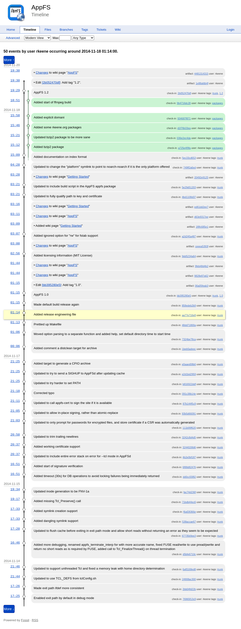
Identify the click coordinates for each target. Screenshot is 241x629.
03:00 (15, 243)
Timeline (30, 29)
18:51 (15, 100)
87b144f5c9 (189, 403)
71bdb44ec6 (189, 502)
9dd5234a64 (189, 256)
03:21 (15, 184)
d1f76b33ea (184, 128)
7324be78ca (189, 339)
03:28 (15, 174)
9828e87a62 (201, 275)
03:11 (15, 214)
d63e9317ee (201, 216)
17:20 (15, 529)
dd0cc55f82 (189, 476)
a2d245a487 (189, 236)
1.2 (221, 93)
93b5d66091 (189, 413)
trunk (215, 93)
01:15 (15, 283)
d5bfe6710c (189, 554)
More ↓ (9, 609)
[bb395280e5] (51, 285)
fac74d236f (189, 492)
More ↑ (9, 60)
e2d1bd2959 (189, 374)
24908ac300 (189, 579)
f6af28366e (189, 511)
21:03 (15, 420)
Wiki (118, 29)
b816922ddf (189, 384)
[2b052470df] (51, 82)
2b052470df (184, 93)
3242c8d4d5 (189, 437)
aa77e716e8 (189, 315)
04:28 (15, 165)
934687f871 (184, 118)
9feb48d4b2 (201, 266)
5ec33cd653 (189, 157)
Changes (42, 72)
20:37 (15, 444)
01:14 (15, 312)
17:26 (15, 586)
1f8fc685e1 (202, 226)
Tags (84, 29)
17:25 (15, 596)
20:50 (15, 434)
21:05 (15, 411)
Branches (66, 29)
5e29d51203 (189, 187)
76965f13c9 (189, 599)
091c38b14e (189, 393)
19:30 (15, 70)
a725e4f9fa (184, 148)
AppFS (41, 7)
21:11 (15, 401)
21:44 (15, 576)
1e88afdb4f (202, 83)
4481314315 (201, 73)
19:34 (15, 489)
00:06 (15, 346)
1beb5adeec (189, 349)
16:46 (15, 543)
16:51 (15, 464)
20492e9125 (201, 177)
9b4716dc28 (184, 103)
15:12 (15, 145)
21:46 (15, 566)
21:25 (15, 361)
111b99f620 (189, 427)
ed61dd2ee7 (201, 206)
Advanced (13, 38)
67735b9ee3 (189, 535)
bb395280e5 (184, 295)
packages (217, 103)
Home (11, 29)
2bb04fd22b (189, 589)
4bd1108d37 (189, 197)
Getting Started (78, 176)
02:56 (15, 253)
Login (230, 29)
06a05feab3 (201, 285)
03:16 (15, 204)
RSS (35, 620)
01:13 (15, 322)
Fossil (25, 620)
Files (47, 29)
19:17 (15, 499)
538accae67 (189, 521)
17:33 (15, 509)
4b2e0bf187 (189, 457)
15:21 (15, 135)
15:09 (15, 155)
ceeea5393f (201, 246)
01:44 (15, 263)
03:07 (15, 233)
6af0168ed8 (189, 569)
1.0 (221, 295)
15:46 (15, 125)
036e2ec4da (184, 138)
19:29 (15, 90)
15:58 (15, 115)
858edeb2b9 (189, 305)
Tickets (101, 29)
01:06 (15, 332)
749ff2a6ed (189, 167)
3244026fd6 (189, 447)
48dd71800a (189, 325)
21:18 (15, 391)
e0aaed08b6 (189, 364)
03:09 (15, 224)
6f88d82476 (189, 467)
